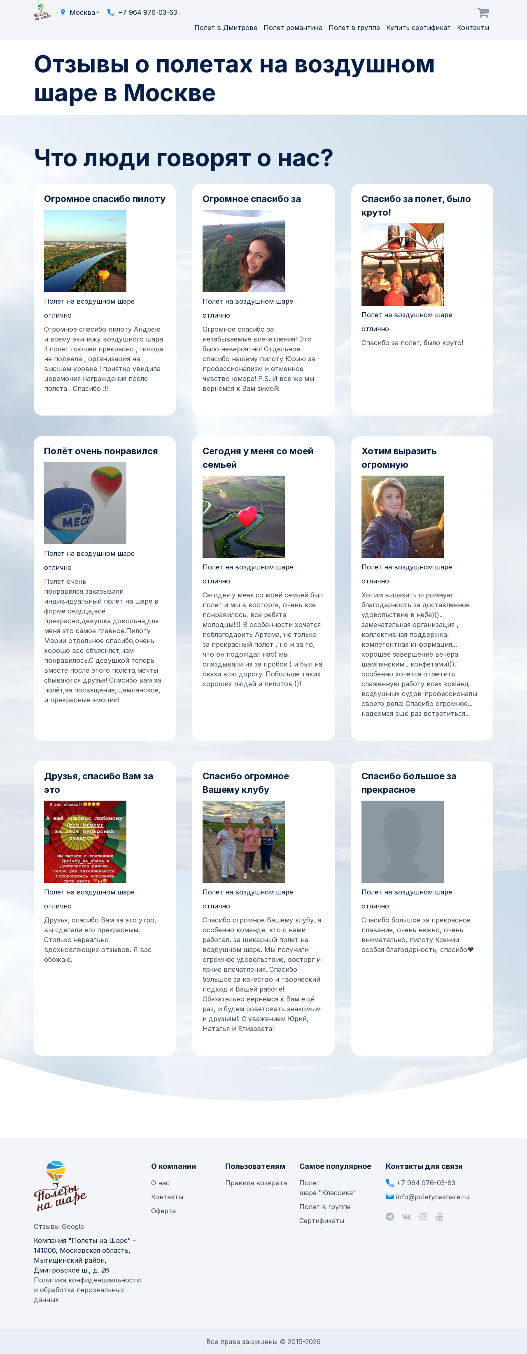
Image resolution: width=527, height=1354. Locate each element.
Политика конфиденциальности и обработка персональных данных (87, 1290)
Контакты (473, 27)
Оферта (163, 1211)
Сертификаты (321, 1221)
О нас (160, 1183)
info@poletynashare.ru (432, 1197)
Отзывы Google (59, 1226)
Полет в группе (355, 27)
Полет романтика (294, 27)
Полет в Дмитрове (226, 27)
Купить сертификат (419, 27)
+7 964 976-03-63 (147, 12)
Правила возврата (256, 1183)
